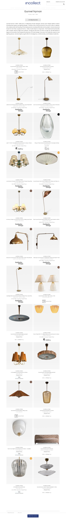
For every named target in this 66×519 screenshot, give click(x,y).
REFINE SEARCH (33, 515)
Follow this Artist (33, 19)
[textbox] (55, 4)
